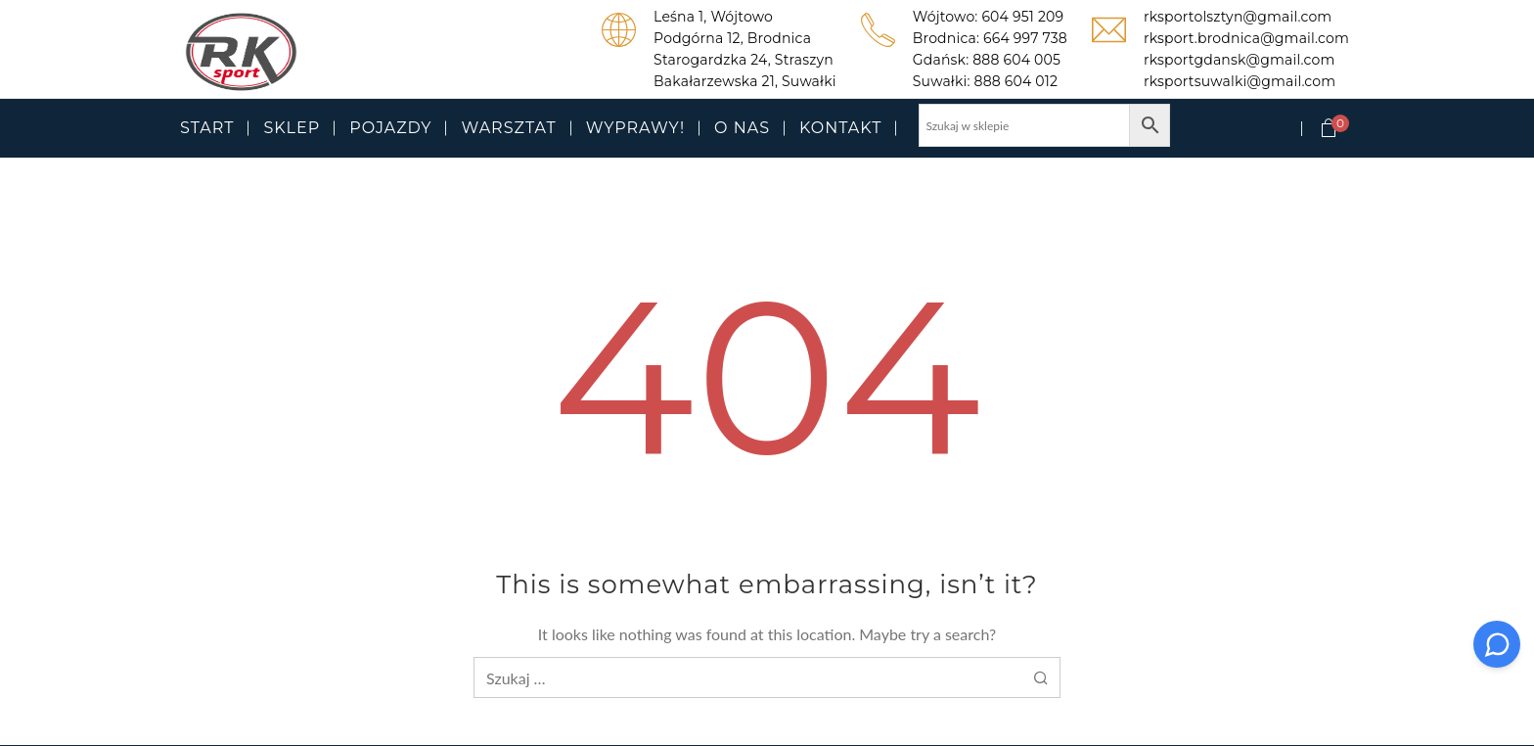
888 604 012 (1016, 81)
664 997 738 (1025, 38)
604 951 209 (1022, 16)
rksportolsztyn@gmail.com (1237, 16)
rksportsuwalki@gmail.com (1239, 81)
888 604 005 (1016, 60)
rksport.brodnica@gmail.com (1246, 38)
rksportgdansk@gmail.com (1239, 60)
